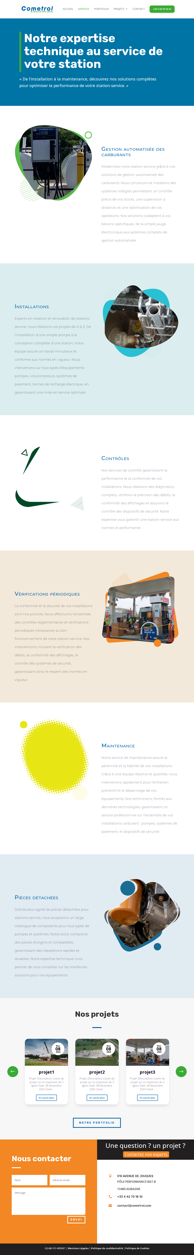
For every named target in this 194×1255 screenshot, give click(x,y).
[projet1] (46, 1071)
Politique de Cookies (137, 1248)
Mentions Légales (78, 1248)
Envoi (76, 1219)
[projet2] (96, 1071)
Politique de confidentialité (107, 1248)
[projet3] (147, 1071)
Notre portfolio (97, 1122)
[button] (181, 1071)
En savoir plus (46, 1097)
